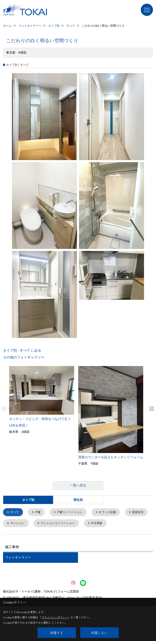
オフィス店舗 (111, 512)
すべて (15, 512)
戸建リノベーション (72, 512)
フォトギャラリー (18, 558)
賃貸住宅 (17, 524)
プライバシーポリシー (54, 617)
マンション (46, 524)
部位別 (78, 499)
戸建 (39, 512)
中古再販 (130, 524)
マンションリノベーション (89, 524)
